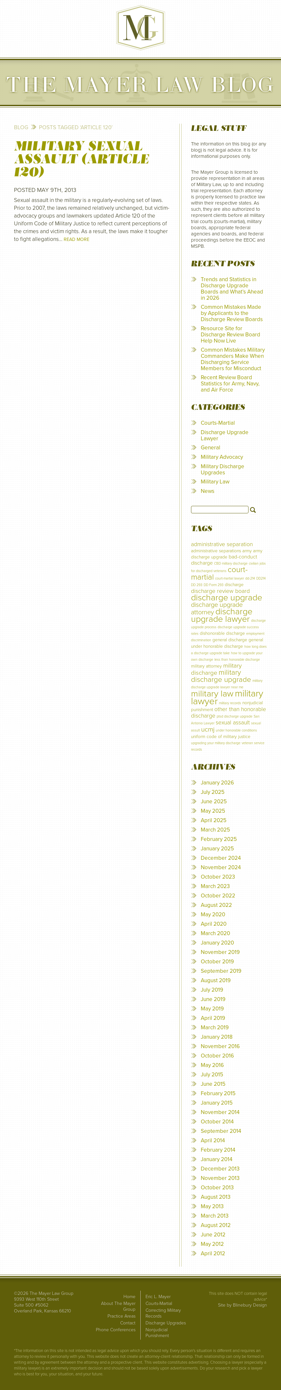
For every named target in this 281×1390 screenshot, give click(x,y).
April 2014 (213, 1140)
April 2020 (213, 923)
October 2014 (217, 1121)
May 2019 (212, 1008)
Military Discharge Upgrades (222, 469)
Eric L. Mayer (158, 1296)
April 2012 (213, 1253)
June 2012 (213, 1234)
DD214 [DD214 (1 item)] (261, 578)
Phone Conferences (115, 1330)
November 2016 (220, 1046)
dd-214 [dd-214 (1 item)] (250, 578)
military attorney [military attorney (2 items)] (206, 666)
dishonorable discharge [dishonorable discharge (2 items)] (222, 633)
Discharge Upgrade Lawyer (225, 435)
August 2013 (215, 1197)
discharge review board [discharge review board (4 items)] (220, 591)
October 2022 (218, 895)
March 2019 (215, 1027)
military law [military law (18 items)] (212, 693)
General (210, 447)
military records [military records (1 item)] (230, 703)
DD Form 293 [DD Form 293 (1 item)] (214, 585)
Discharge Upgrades (166, 1323)
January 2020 (217, 942)
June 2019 (213, 999)
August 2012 (216, 1225)
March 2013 (214, 1215)
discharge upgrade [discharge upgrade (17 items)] (226, 597)
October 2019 (217, 961)
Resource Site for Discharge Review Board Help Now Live (230, 334)
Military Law (215, 481)
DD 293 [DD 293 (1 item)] (196, 585)
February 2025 (219, 839)
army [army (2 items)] (247, 551)
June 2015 (213, 1084)
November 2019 (220, 952)
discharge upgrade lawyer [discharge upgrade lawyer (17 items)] (221, 615)
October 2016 (217, 1055)
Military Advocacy (222, 457)
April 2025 (213, 820)
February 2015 (218, 1093)
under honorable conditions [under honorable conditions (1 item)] (236, 730)
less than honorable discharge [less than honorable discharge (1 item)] (237, 659)
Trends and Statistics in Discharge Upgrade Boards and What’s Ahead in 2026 (232, 288)
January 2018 (217, 1036)
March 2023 (215, 886)
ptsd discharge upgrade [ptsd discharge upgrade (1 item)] (234, 716)
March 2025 (215, 829)
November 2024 (221, 867)
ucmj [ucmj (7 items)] (207, 729)
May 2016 (212, 1065)
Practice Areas (121, 1316)
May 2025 (213, 811)
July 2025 (212, 792)
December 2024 (221, 858)
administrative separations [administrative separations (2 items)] (216, 551)
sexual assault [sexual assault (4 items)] (233, 722)
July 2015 (212, 1074)
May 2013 (212, 1206)
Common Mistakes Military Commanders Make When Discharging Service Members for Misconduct (233, 359)
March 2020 (215, 933)
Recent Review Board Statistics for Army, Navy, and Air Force (230, 383)
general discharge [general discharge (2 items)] (229, 640)
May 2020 (213, 914)
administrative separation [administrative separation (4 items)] (222, 544)
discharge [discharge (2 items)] (234, 584)
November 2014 (220, 1112)
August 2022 (216, 905)
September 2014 (221, 1131)
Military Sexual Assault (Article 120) (81, 159)
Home (129, 1296)
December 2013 (220, 1168)
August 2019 (216, 980)
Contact (127, 1323)
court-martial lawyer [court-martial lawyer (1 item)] (229, 578)
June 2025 (214, 801)
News (207, 491)
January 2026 (217, 782)
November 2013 (220, 1178)
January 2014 (216, 1159)
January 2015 (217, 1102)
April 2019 (213, 1018)
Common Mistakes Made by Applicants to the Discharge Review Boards (232, 313)
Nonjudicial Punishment (157, 1332)
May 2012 (212, 1244)
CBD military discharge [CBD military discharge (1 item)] (231, 563)
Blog (21, 127)
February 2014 (218, 1149)
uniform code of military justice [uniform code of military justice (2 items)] (220, 736)
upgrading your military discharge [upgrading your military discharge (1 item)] (215, 743)
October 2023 (218, 876)
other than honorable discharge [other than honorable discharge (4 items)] (228, 712)
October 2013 (217, 1187)
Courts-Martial (218, 423)
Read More (76, 239)
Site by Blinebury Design (242, 1305)
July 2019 (212, 989)
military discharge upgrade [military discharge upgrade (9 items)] (221, 676)
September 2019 (221, 971)
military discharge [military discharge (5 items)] (216, 669)
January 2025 (217, 848)
